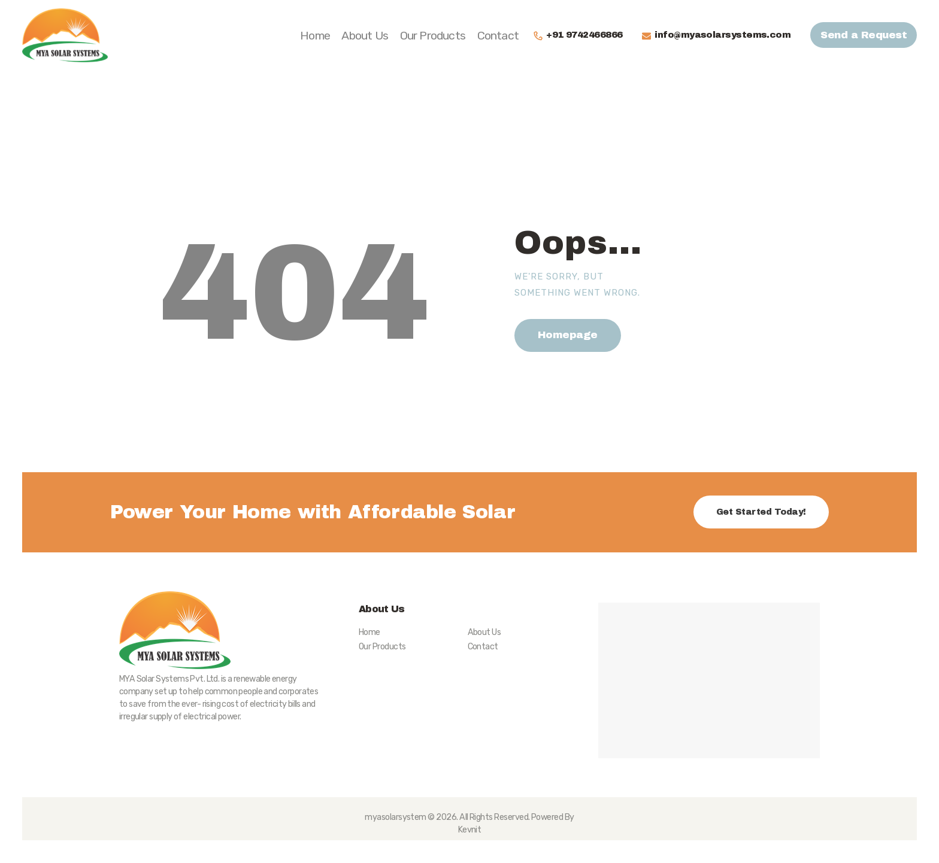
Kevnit (469, 830)
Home (369, 632)
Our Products (382, 647)
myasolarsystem (395, 817)
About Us (484, 632)
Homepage (568, 335)
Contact (483, 647)
